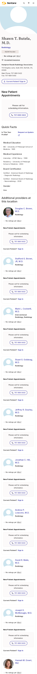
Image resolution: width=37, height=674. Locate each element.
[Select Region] (29, 3)
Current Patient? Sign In (14, 81)
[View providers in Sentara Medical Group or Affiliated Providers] (18, 56)
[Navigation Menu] (33, 3)
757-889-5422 (16, 73)
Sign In (20, 249)
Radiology (6, 47)
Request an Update (26, 133)
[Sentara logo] (9, 3)
